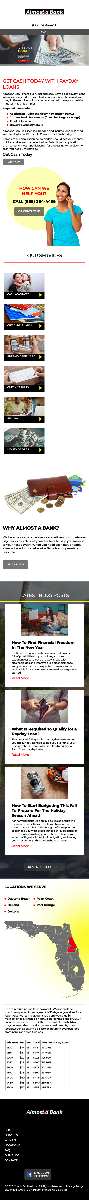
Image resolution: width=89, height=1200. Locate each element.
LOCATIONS (12, 1145)
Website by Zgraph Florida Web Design (42, 1189)
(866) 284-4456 (44, 25)
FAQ (7, 1150)
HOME (8, 1130)
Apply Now (13, 161)
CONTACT (10, 1160)
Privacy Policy (74, 1186)
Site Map (9, 1189)
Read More (20, 678)
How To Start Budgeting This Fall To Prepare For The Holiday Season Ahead (44, 810)
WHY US (10, 1140)
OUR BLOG (11, 1155)
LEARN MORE (15, 564)
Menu (44, 31)
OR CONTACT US (29, 211)
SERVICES (11, 1135)
